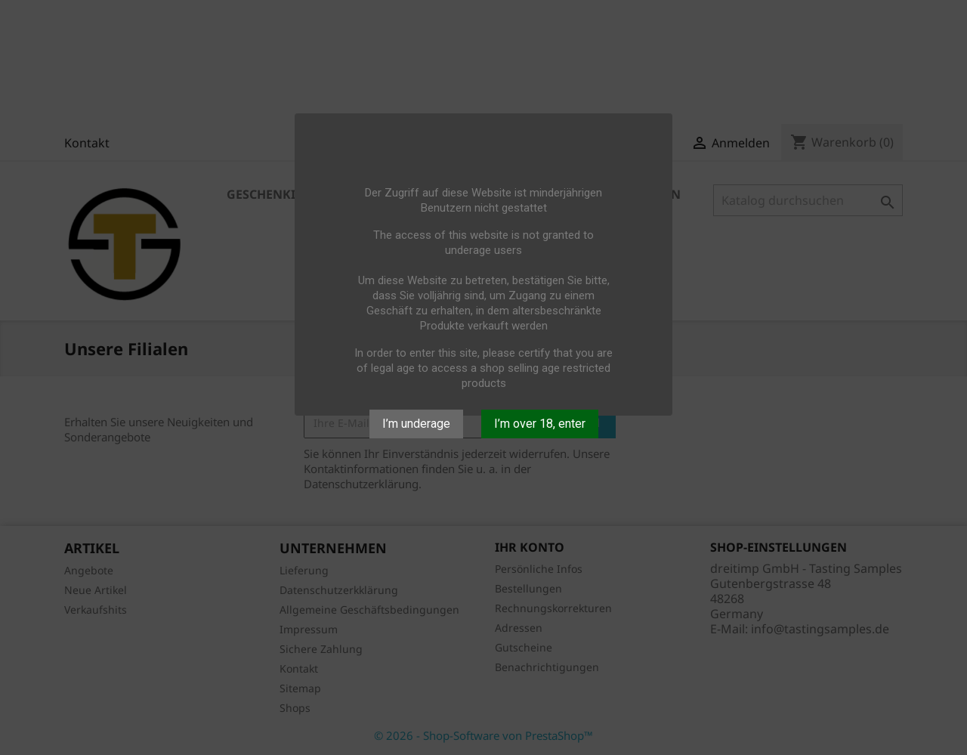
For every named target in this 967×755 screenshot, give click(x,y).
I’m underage (416, 423)
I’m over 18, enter (539, 423)
